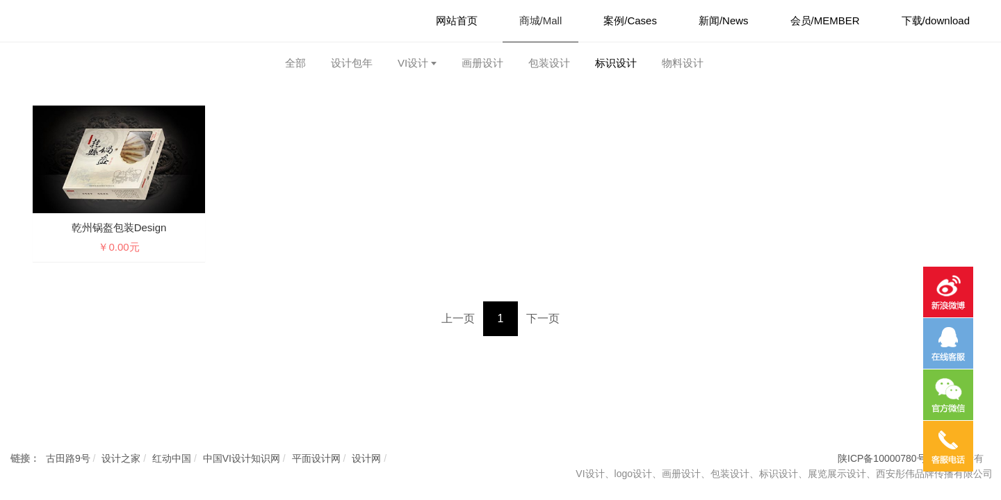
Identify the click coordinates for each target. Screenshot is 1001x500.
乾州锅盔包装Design (119, 227)
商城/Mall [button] (540, 20)
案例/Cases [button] (630, 20)
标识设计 (616, 63)
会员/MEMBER (825, 20)
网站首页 (457, 20)
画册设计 (482, 63)
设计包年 (352, 63)
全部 (295, 63)
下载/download (936, 20)
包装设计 (549, 63)
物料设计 (682, 63)
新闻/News (724, 20)
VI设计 (413, 63)
